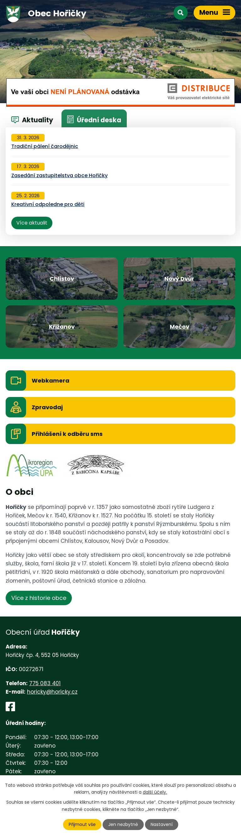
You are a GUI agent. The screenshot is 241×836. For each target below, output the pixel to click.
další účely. (155, 792)
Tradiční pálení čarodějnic (44, 146)
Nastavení (162, 824)
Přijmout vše (82, 824)
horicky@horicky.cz (52, 692)
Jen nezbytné (123, 824)
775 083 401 (45, 683)
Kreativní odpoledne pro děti (47, 204)
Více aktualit (31, 222)
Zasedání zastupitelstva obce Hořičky (59, 175)
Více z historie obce (38, 598)
